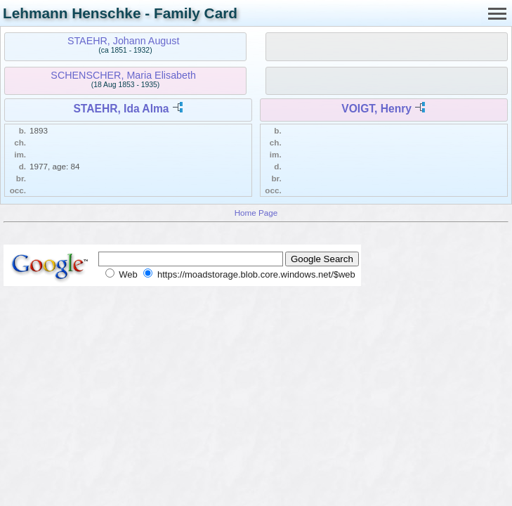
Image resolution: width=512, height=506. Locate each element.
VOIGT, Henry (376, 109)
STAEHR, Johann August (123, 40)
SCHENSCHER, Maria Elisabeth (123, 75)
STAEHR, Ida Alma (121, 109)
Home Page (256, 212)
